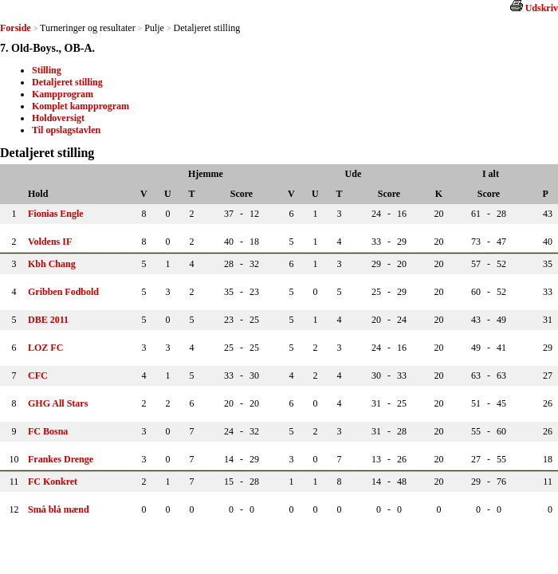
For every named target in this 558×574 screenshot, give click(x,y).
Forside (15, 27)
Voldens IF (50, 241)
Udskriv (541, 8)
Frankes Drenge (60, 459)
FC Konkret (52, 481)
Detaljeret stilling (67, 82)
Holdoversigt (58, 118)
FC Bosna (48, 431)
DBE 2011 (48, 319)
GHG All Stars (58, 403)
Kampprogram (62, 94)
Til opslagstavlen (66, 130)
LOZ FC (45, 347)
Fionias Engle (56, 213)
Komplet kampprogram (80, 106)
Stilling (46, 70)
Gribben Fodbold (63, 291)
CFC (38, 375)
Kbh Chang (52, 263)
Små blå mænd (58, 509)
